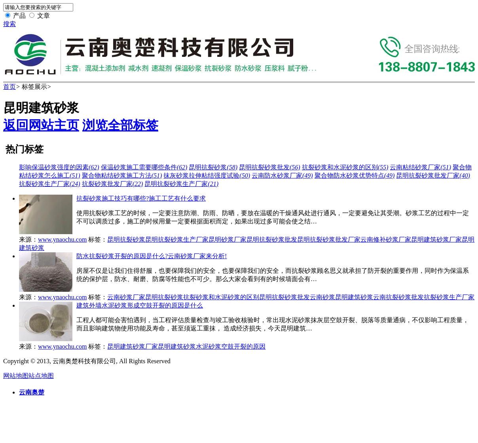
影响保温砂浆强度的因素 (59, 167)
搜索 (9, 24)
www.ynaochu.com (62, 239)
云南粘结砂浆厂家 (420, 167)
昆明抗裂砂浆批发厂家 (433, 175)
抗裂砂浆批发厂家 (112, 183)
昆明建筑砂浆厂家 (436, 239)
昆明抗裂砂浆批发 (269, 167)
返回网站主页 (41, 125)
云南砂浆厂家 (126, 297)
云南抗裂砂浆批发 (398, 297)
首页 (9, 86)
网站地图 (15, 375)
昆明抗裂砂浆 (213, 167)
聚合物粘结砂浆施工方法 (122, 175)
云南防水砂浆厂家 (282, 175)
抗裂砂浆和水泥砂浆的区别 (345, 167)
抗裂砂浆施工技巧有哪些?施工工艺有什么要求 (141, 198)
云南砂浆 (322, 297)
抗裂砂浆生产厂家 (49, 183)
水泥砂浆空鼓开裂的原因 (231, 346)
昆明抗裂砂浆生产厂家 (181, 183)
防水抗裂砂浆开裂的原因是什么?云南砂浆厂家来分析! (151, 256)
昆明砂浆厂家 (228, 239)
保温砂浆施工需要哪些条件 (144, 167)
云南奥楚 (31, 392)
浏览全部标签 (120, 125)
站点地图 (41, 375)
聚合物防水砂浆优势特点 (355, 175)
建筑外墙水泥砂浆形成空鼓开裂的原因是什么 (139, 305)
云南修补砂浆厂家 (385, 239)
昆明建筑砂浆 (354, 297)
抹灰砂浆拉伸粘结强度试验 (206, 175)
